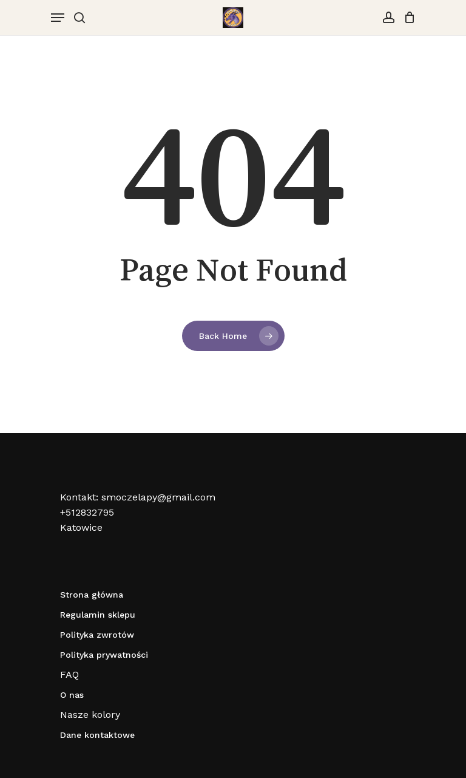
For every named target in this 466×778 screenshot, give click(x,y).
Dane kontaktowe (97, 735)
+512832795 (87, 512)
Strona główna (91, 594)
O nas (72, 695)
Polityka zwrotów (97, 635)
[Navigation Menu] (57, 18)
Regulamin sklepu (97, 614)
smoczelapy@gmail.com (158, 497)
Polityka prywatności (104, 655)
